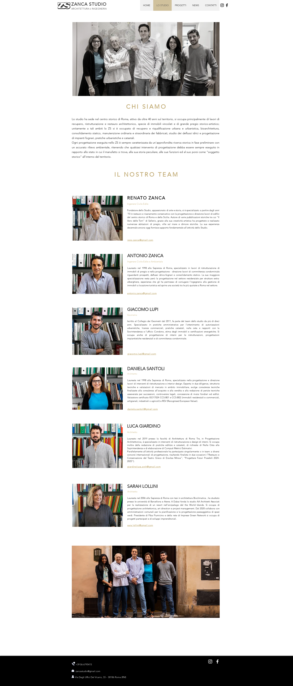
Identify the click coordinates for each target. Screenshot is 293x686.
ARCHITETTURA (80, 8)
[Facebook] (227, 5)
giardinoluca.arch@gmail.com (144, 466)
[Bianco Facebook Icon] (217, 661)
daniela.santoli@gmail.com (142, 409)
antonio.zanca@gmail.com (142, 293)
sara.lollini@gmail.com (140, 525)
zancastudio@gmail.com (88, 671)
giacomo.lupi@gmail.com (141, 353)
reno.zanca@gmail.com (140, 240)
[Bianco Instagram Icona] (210, 661)
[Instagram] (222, 5)
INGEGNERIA (99, 8)
